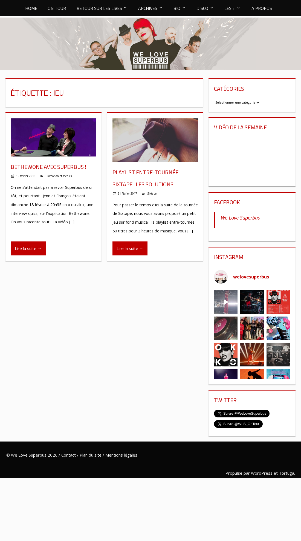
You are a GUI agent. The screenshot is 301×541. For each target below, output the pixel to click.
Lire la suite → (28, 248)
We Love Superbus (240, 217)
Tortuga (286, 473)
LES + (229, 8)
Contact (68, 455)
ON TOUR (57, 8)
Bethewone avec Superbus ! (48, 167)
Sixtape (152, 193)
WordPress (262, 473)
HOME (31, 8)
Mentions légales (121, 455)
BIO (176, 8)
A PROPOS (261, 8)
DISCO (202, 8)
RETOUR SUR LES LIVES (99, 8)
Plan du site (91, 455)
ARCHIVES (147, 8)
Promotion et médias (59, 176)
